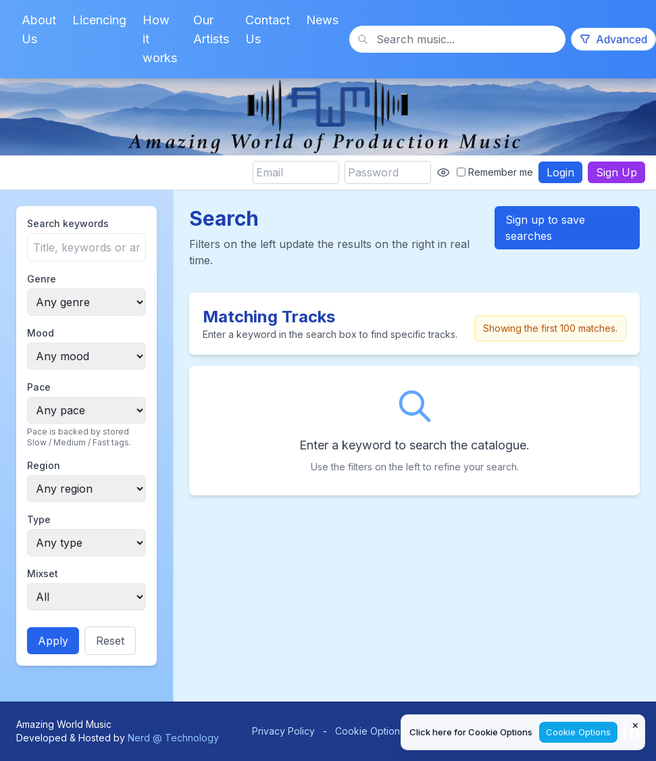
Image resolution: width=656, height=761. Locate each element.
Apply (53, 640)
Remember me (495, 172)
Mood (40, 333)
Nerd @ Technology (173, 737)
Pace (39, 387)
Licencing (99, 20)
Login (560, 172)
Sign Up (616, 172)
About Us (39, 29)
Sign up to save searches (545, 228)
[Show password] (443, 172)
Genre (41, 279)
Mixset (42, 573)
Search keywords (68, 223)
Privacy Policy (283, 731)
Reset (110, 640)
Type (39, 519)
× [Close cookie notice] (635, 724)
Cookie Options (370, 731)
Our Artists (211, 29)
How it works (160, 39)
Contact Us (267, 29)
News (322, 20)
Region (43, 465)
